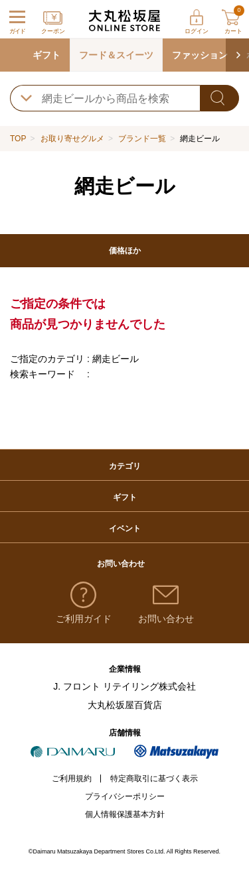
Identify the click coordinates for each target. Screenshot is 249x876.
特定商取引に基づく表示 (154, 778)
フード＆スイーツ (116, 55)
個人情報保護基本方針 (125, 814)
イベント (125, 528)
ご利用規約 (72, 778)
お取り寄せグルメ (72, 138)
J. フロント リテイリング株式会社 (124, 686)
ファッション (200, 55)
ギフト (46, 55)
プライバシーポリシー (125, 796)
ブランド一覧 (142, 138)
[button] (237, 55)
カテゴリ (125, 466)
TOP (18, 138)
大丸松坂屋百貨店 (125, 705)
